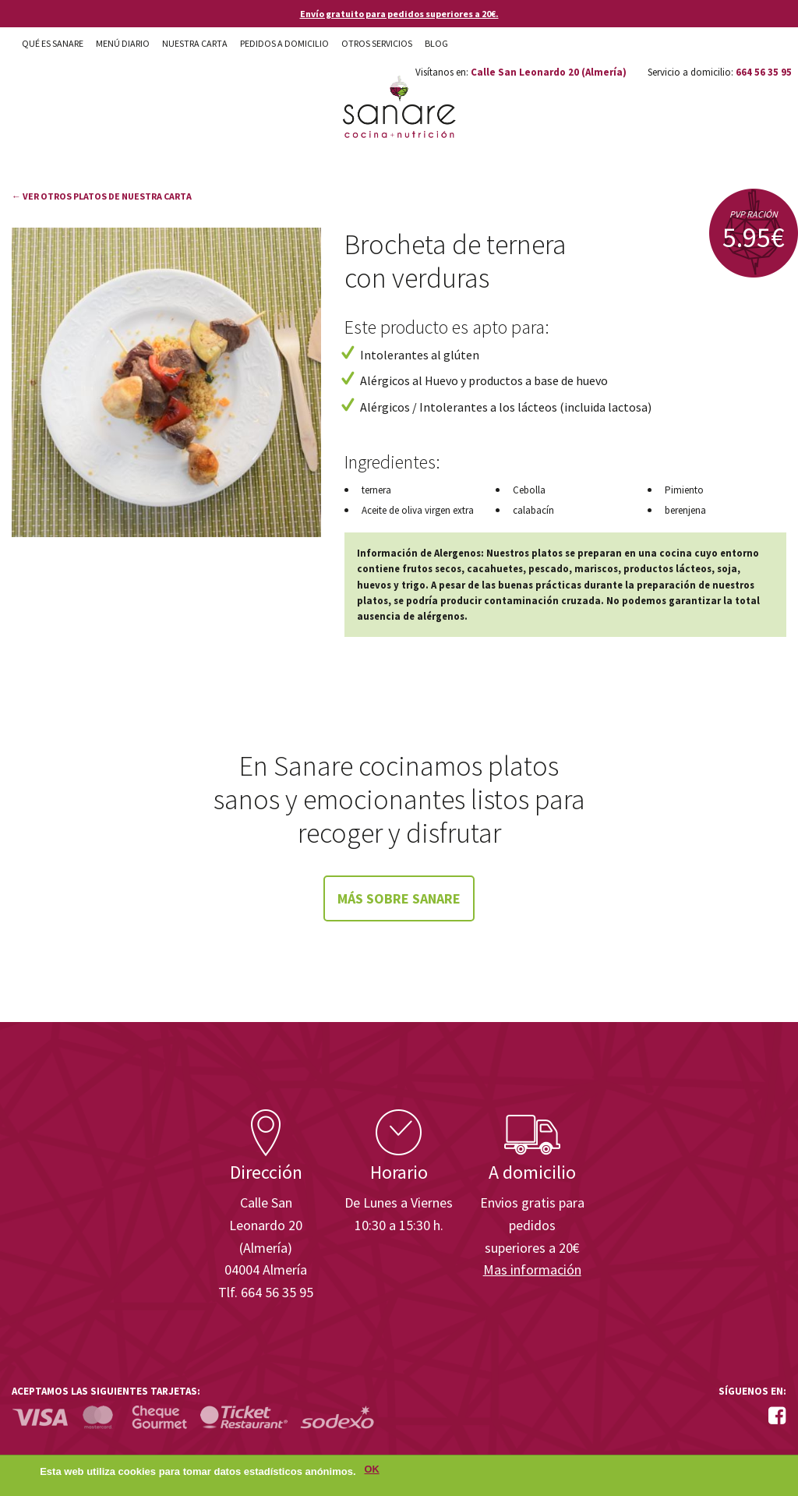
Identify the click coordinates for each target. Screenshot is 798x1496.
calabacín (533, 510)
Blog (436, 43)
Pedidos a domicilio (284, 43)
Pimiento (684, 490)
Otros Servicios (376, 43)
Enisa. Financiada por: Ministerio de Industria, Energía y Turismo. (727, 1066)
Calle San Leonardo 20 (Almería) (549, 72)
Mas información (532, 1269)
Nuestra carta (195, 43)
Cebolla (529, 490)
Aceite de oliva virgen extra (418, 510)
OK (372, 1471)
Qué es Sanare (52, 43)
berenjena (685, 510)
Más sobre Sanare (399, 898)
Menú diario (123, 43)
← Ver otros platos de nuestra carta (102, 196)
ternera (376, 490)
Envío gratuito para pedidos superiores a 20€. (399, 13)
